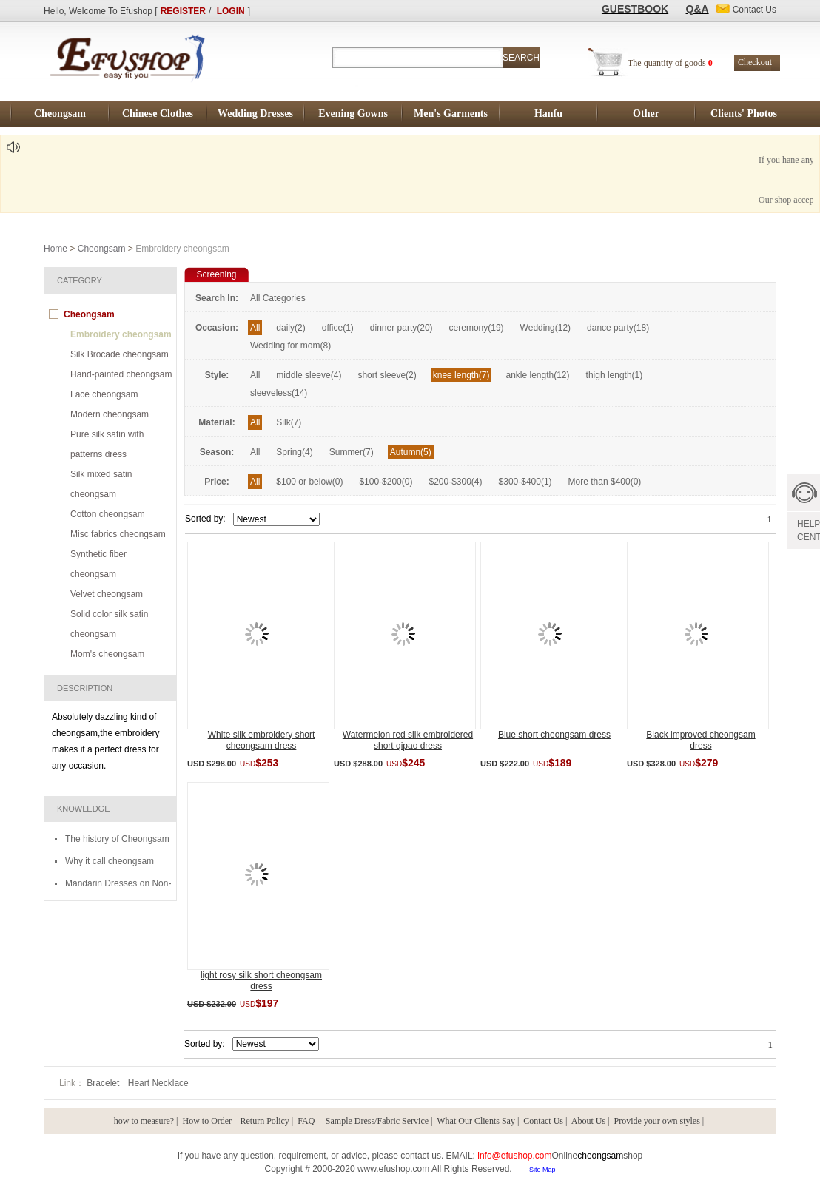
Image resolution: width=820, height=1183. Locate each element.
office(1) (338, 328)
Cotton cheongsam (107, 514)
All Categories (278, 298)
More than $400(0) (605, 481)
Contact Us (543, 1121)
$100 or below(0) (309, 481)
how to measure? (144, 1121)
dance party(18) (618, 328)
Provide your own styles (657, 1121)
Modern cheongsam (109, 414)
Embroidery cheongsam (121, 334)
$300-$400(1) (525, 481)
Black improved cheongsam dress (700, 740)
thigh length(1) (614, 375)
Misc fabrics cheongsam (118, 534)
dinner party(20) (401, 328)
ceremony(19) (476, 328)
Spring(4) (294, 452)
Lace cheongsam (104, 394)
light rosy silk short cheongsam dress (261, 980)
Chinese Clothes (157, 113)
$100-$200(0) (385, 481)
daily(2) (290, 328)
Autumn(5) (410, 452)
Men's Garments (451, 113)
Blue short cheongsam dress (554, 734)
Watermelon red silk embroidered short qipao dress (408, 740)
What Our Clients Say (476, 1121)
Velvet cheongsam (106, 594)
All (255, 328)
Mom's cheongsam (107, 654)
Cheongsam (60, 113)
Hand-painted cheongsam (121, 374)
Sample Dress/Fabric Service (377, 1121)
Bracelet (104, 1083)
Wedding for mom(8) (290, 345)
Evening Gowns (353, 113)
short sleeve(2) (386, 375)
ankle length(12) (537, 375)
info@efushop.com (514, 1155)
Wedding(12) (545, 328)
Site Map (542, 1169)
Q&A (697, 9)
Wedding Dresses (255, 113)
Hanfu (548, 113)
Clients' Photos (743, 113)
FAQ (307, 1121)
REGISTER (183, 11)
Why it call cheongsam (109, 861)
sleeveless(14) (278, 393)
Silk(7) (288, 422)
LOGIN (231, 11)
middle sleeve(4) (308, 375)
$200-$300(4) (455, 481)
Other (646, 113)
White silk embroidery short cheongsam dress (261, 740)
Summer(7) (351, 452)
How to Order (207, 1121)
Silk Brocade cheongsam (119, 354)
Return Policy (265, 1121)
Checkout (755, 62)
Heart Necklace (158, 1083)
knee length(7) (461, 375)
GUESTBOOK (635, 9)
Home (55, 248)
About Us (588, 1121)
